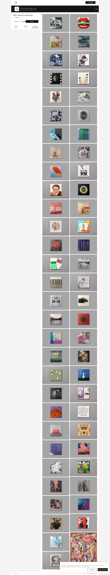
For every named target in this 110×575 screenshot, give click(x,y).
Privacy (91, 573)
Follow (31, 21)
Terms (87, 573)
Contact (95, 573)
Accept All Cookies (102, 569)
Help (85, 573)
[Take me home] (16, 2)
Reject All (92, 569)
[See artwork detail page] (55, 23)
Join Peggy (90, 2)
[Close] (106, 563)
